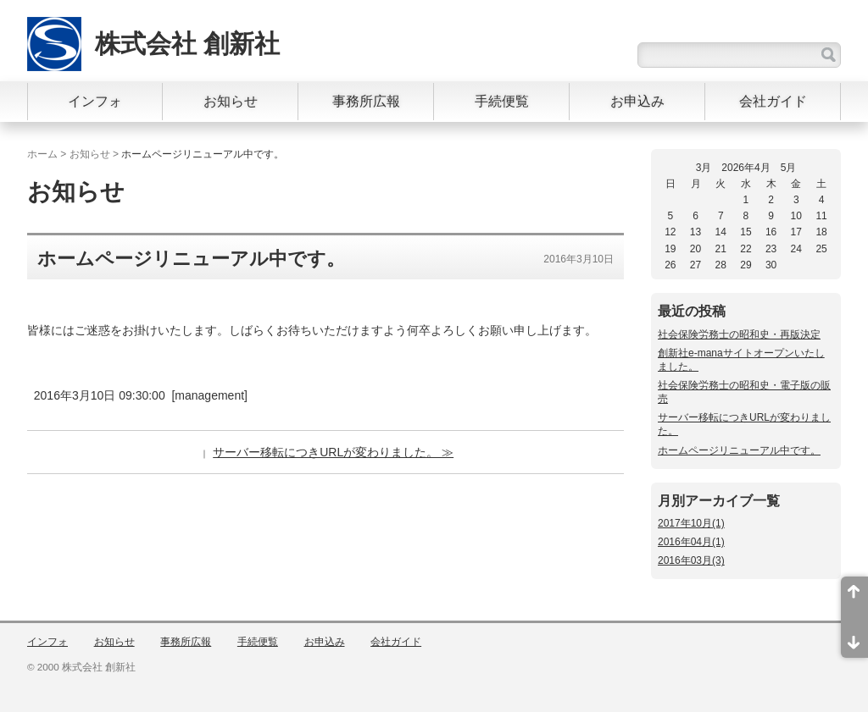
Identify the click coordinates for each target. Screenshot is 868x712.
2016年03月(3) (691, 560)
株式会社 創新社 (187, 44)
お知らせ (230, 101)
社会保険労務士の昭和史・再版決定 (739, 334)
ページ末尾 (854, 637)
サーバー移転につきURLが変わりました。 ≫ (333, 452)
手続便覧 (502, 101)
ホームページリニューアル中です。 (739, 450)
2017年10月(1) (691, 523)
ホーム (42, 154)
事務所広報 (366, 101)
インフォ (95, 101)
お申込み (637, 101)
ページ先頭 (854, 597)
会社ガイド (773, 101)
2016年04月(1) (691, 542)
